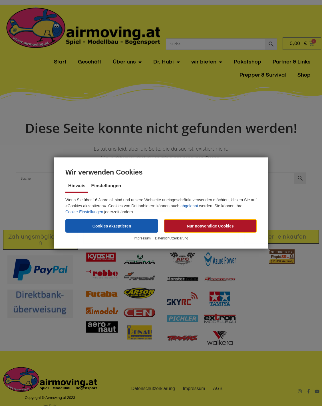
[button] (111, 226)
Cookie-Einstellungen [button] (84, 212)
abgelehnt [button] (189, 206)
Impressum (142, 239)
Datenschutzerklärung (171, 239)
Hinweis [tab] (76, 185)
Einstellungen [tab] (106, 185)
